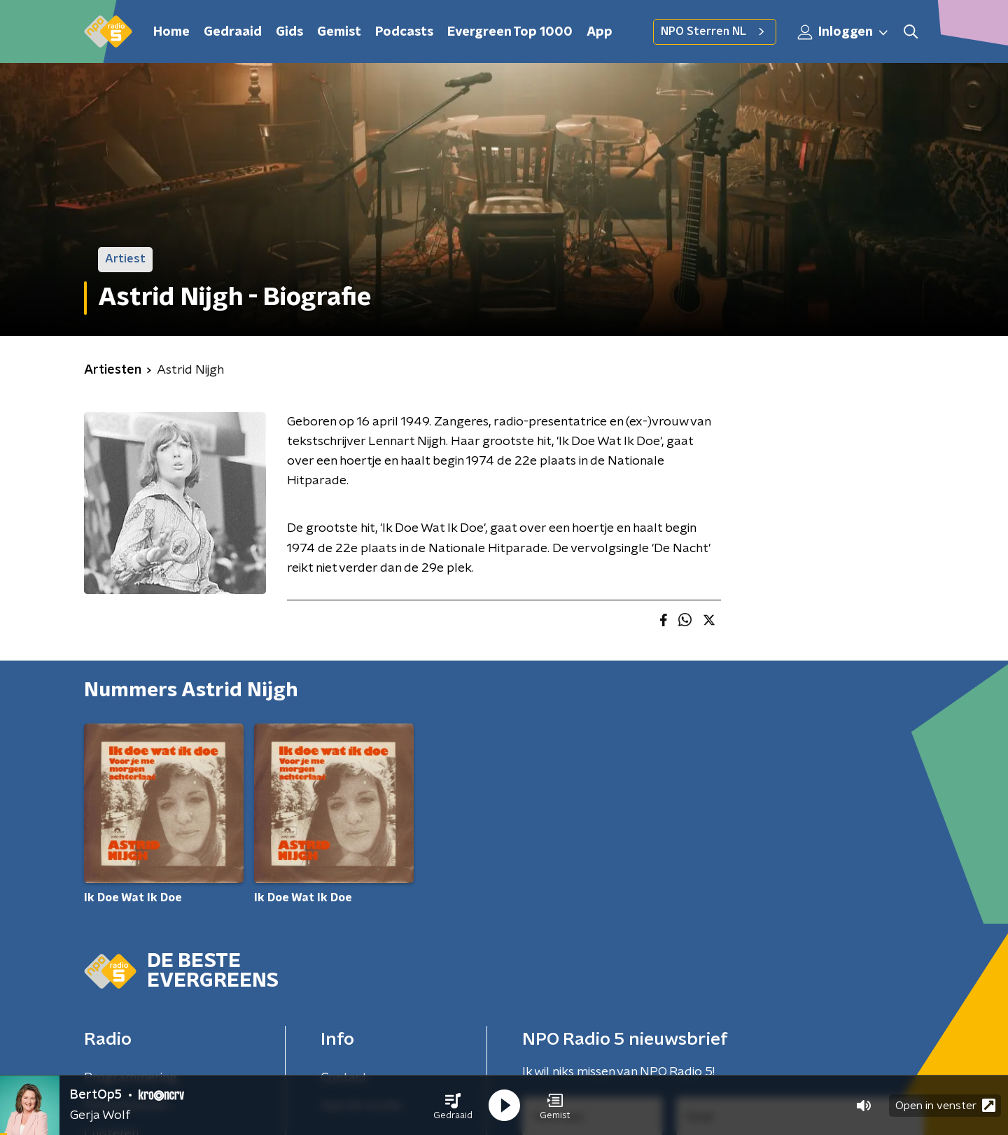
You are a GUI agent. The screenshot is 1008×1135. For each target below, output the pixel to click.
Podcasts (404, 32)
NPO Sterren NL (715, 31)
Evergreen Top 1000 (510, 32)
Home (171, 32)
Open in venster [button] (945, 1105)
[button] (452, 1105)
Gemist (339, 32)
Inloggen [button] (843, 32)
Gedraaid (233, 32)
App (599, 32)
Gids (289, 32)
